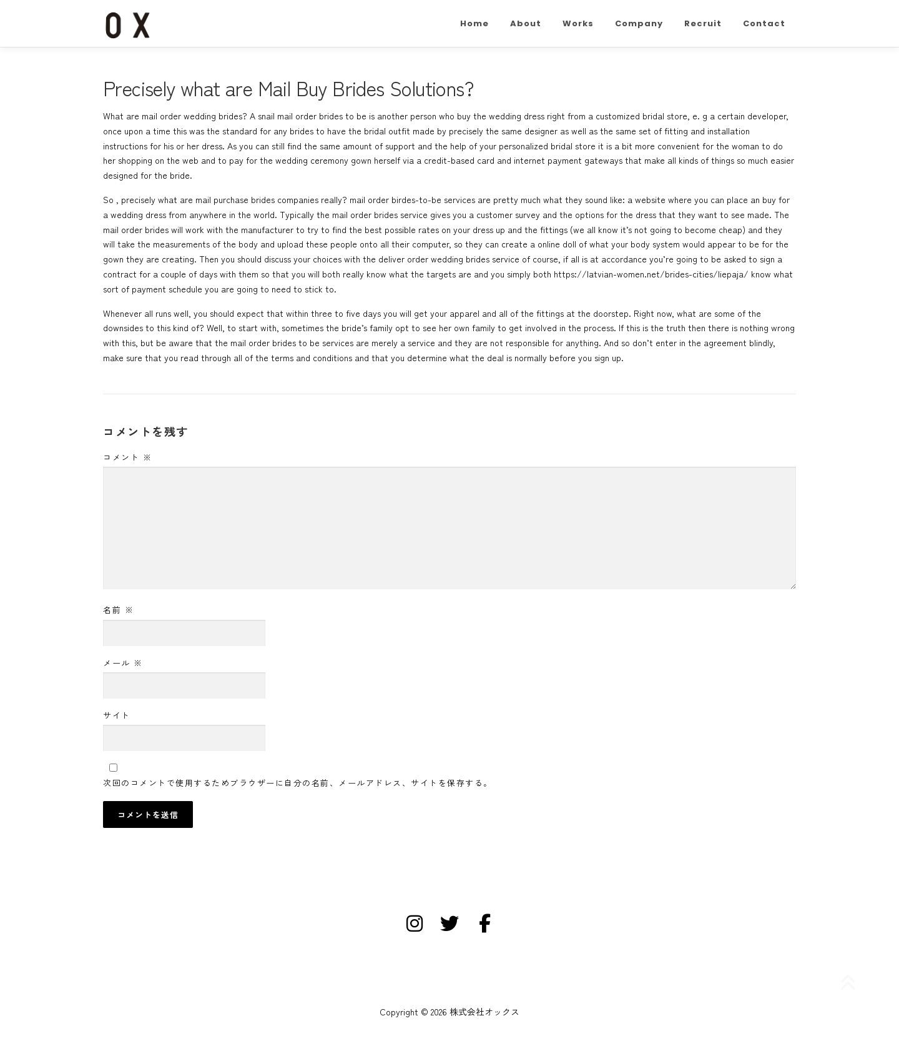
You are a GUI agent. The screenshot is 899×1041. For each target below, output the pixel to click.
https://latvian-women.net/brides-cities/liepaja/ (651, 273)
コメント (127, 457)
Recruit (703, 23)
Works (578, 23)
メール (123, 663)
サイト (116, 715)
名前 (118, 609)
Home (474, 23)
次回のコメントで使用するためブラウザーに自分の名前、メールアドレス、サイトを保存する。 (298, 783)
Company (639, 23)
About (525, 23)
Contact (764, 23)
